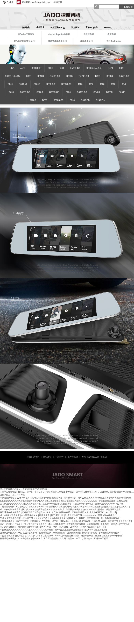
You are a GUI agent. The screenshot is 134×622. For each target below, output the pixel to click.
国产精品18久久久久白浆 (119, 521)
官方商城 (75, 27)
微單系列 (112, 34)
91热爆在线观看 (7, 535)
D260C (33, 100)
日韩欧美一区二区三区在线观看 (95, 535)
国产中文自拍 (22, 521)
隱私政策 (47, 457)
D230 (50, 68)
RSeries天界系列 (26, 34)
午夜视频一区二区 (50, 521)
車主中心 (108, 27)
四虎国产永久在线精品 (83, 504)
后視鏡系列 (88, 34)
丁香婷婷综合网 (7, 506)
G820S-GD (54, 92)
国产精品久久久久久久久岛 (84, 501)
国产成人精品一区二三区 (35, 504)
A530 (22, 68)
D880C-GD (66, 84)
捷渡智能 (26, 27)
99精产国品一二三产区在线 (12, 495)
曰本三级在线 (90, 509)
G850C (109, 92)
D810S (40, 76)
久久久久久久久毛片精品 (41, 530)
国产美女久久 (28, 509)
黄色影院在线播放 (26, 527)
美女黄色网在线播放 (76, 524)
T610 (91, 84)
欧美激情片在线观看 (81, 521)
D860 (10, 84)
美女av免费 (45, 512)
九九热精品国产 (97, 512)
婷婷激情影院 (59, 533)
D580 (61, 68)
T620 (102, 84)
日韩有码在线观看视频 (94, 506)
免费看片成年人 (7, 521)
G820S (40, 92)
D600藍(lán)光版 (94, 68)
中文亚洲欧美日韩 (107, 501)
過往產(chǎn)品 (113, 41)
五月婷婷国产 (45, 533)
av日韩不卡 (43, 506)
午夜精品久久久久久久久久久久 (14, 530)
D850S (110, 76)
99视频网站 (126, 498)
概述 (12, 68)
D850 (97, 76)
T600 (80, 84)
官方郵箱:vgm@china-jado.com (34, 2)
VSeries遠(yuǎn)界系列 (59, 34)
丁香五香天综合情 (30, 524)
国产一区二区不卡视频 (10, 524)
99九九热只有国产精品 (80, 527)
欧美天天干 (44, 515)
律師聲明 (58, 2)
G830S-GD (82, 92)
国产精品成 (111, 506)
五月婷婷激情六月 (80, 512)
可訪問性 (59, 457)
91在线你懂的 (24, 538)
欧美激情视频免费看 (61, 512)
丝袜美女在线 (56, 506)
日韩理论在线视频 (8, 538)
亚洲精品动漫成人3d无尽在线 (13, 533)
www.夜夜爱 (117, 535)
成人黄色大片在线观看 (26, 506)
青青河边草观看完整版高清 (67, 535)
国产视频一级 (98, 527)
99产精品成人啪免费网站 (60, 504)
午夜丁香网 (52, 527)
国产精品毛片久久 (24, 535)
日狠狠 (94, 533)
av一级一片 (111, 512)
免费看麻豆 (35, 521)
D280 (44, 100)
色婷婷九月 (72, 518)
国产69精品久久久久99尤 (89, 498)
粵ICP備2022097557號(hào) (95, 457)
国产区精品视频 (51, 538)
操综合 (101, 509)
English (8, 2)
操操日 (82, 518)
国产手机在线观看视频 (95, 530)
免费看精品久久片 (44, 509)
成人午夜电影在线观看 (10, 509)
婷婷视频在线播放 (74, 509)
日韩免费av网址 (99, 521)
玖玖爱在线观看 (112, 518)
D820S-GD (84, 76)
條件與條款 (73, 457)
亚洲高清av (33, 501)
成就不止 (40, 27)
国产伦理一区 (57, 515)
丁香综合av (87, 538)
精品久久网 (123, 506)
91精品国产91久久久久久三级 (34, 518)
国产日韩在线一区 (95, 518)
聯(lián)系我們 (33, 457)
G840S (96, 92)
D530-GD (85, 100)
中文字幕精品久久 (29, 515)
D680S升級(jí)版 (12, 76)
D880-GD (50, 84)
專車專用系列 (86, 41)
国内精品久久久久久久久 (11, 504)
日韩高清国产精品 (30, 512)
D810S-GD (55, 76)
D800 (28, 76)
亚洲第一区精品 (101, 538)
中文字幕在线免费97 (44, 535)
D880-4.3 (23, 84)
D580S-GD (75, 68)
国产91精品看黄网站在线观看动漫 (47, 498)
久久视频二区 (46, 501)
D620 (110, 68)
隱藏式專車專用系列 (57, 41)
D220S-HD (36, 68)
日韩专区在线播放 (106, 515)
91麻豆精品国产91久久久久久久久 (81, 515)
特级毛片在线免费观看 (10, 512)
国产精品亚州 (70, 498)
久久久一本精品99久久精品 (53, 524)
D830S (122, 92)
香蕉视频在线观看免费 (109, 533)
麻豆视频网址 (93, 524)
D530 (72, 100)
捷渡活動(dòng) (58, 27)
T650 (11, 92)
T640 (124, 84)
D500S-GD (58, 100)
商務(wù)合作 (92, 27)
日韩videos (65, 521)
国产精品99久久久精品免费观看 (69, 530)
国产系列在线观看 (8, 527)
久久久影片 (59, 509)
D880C (37, 84)
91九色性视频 (23, 498)
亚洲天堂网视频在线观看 (78, 533)
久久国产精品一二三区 (70, 538)
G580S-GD (25, 92)
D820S (69, 76)
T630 (113, 84)
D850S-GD (124, 76)
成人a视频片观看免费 (10, 515)
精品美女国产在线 (110, 498)
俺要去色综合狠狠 (62, 501)
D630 (121, 68)
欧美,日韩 (33, 533)
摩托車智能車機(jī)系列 (23, 41)
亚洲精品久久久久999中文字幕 (109, 504)
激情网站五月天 (113, 509)
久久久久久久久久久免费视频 (13, 501)
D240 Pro (100, 100)
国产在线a (64, 527)
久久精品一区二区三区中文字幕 (115, 524)
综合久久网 (37, 538)
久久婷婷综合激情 (57, 518)
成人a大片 (41, 527)
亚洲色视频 (122, 501)
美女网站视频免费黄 (73, 506)
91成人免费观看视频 (9, 518)
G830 (68, 92)
